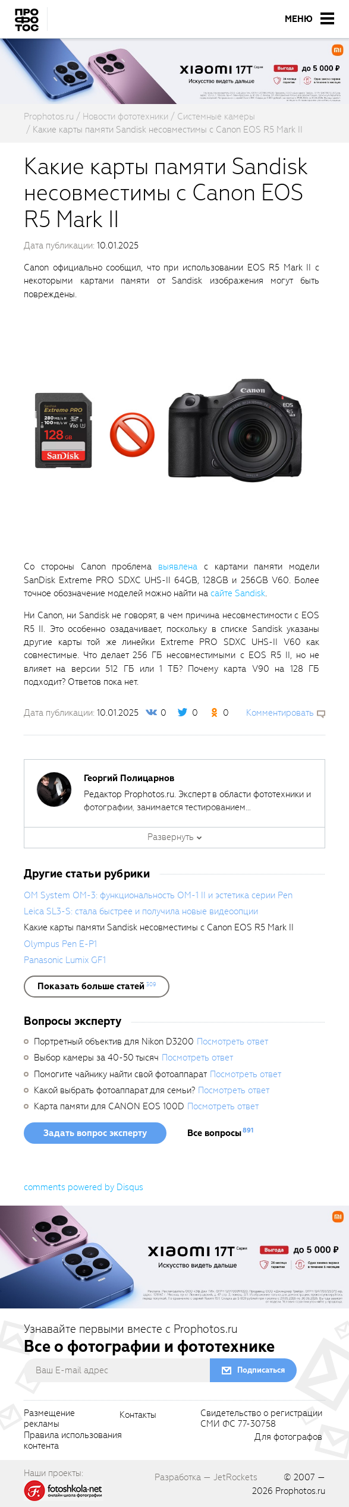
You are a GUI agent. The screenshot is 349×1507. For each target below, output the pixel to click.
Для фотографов (288, 1437)
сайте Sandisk (237, 593)
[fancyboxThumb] (168, 430)
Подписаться (261, 1370)
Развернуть (170, 837)
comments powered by (83, 1187)
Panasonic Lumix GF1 (65, 960)
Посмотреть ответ (232, 1041)
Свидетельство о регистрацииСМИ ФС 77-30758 (261, 1419)
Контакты (138, 1415)
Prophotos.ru (300, 1491)
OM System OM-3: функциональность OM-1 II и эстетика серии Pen (158, 895)
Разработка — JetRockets (206, 1477)
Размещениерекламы (49, 1419)
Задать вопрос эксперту (95, 1133)
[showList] (96, 986)
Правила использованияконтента (73, 1441)
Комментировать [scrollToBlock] (280, 713)
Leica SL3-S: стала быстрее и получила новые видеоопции (141, 911)
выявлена (177, 566)
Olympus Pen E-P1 (60, 944)
